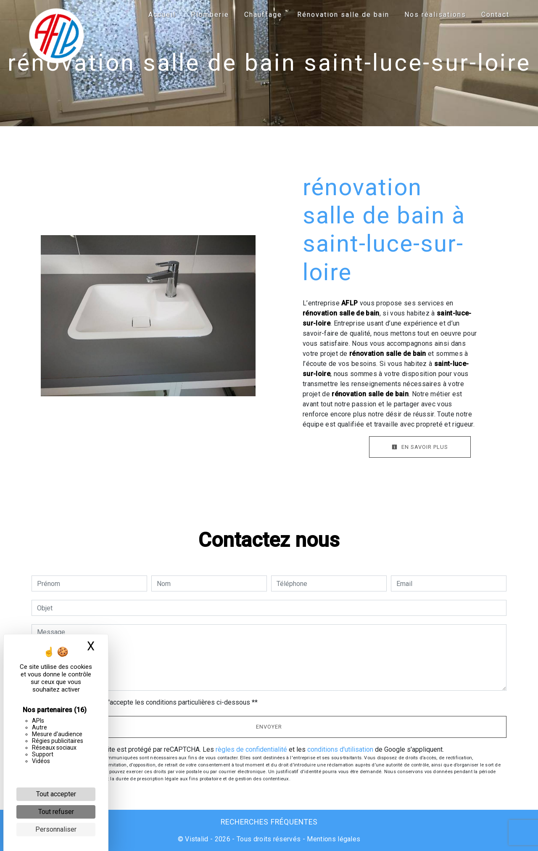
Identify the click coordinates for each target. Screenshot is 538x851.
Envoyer (269, 727)
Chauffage (263, 15)
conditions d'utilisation (340, 749)
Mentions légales (332, 839)
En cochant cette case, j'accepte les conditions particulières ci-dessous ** (149, 702)
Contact (495, 15)
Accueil (162, 15)
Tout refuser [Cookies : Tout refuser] (56, 812)
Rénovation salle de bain (343, 15)
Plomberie (210, 15)
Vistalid (196, 839)
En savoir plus (420, 447)
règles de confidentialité (251, 749)
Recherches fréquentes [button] (269, 822)
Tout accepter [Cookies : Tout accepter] (56, 794)
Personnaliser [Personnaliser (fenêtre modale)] (55, 829)
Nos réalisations (435, 15)
